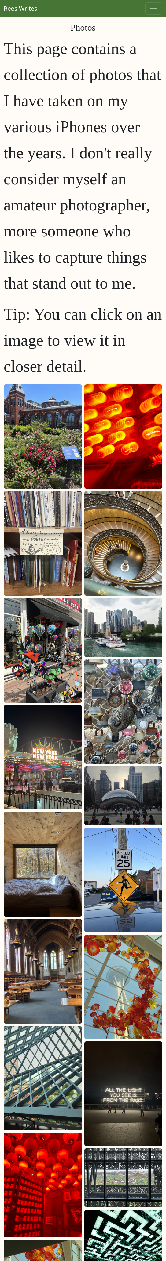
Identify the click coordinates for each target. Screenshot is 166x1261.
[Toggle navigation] (153, 8)
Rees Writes (20, 8)
